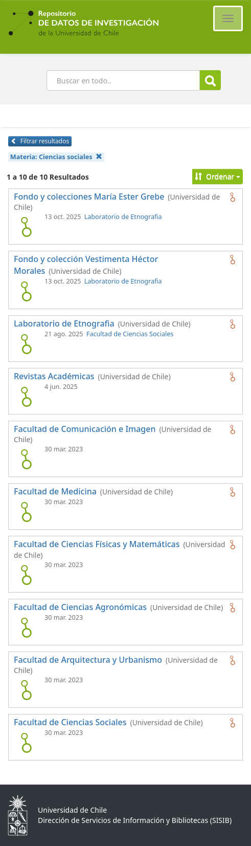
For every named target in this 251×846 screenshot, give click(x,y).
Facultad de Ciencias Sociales (129, 334)
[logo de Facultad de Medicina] (26, 512)
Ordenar (217, 176)
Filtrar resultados (40, 141)
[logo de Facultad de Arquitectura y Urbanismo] (26, 690)
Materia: (56, 157)
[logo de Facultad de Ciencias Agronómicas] (26, 627)
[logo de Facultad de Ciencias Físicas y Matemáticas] (26, 574)
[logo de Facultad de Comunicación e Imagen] (26, 459)
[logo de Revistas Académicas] (26, 396)
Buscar (210, 80)
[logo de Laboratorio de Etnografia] (26, 344)
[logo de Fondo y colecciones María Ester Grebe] (26, 226)
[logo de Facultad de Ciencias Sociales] (26, 742)
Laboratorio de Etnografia (123, 216)
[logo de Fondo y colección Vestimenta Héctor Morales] (26, 291)
